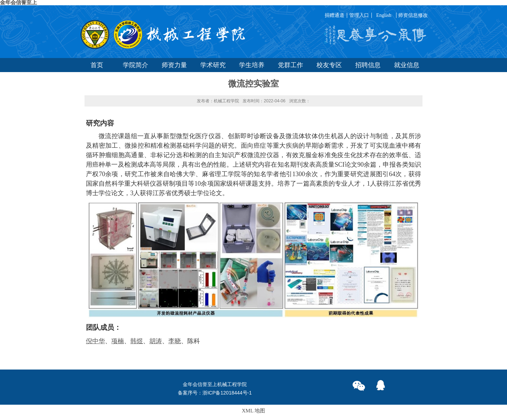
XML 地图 (253, 410)
